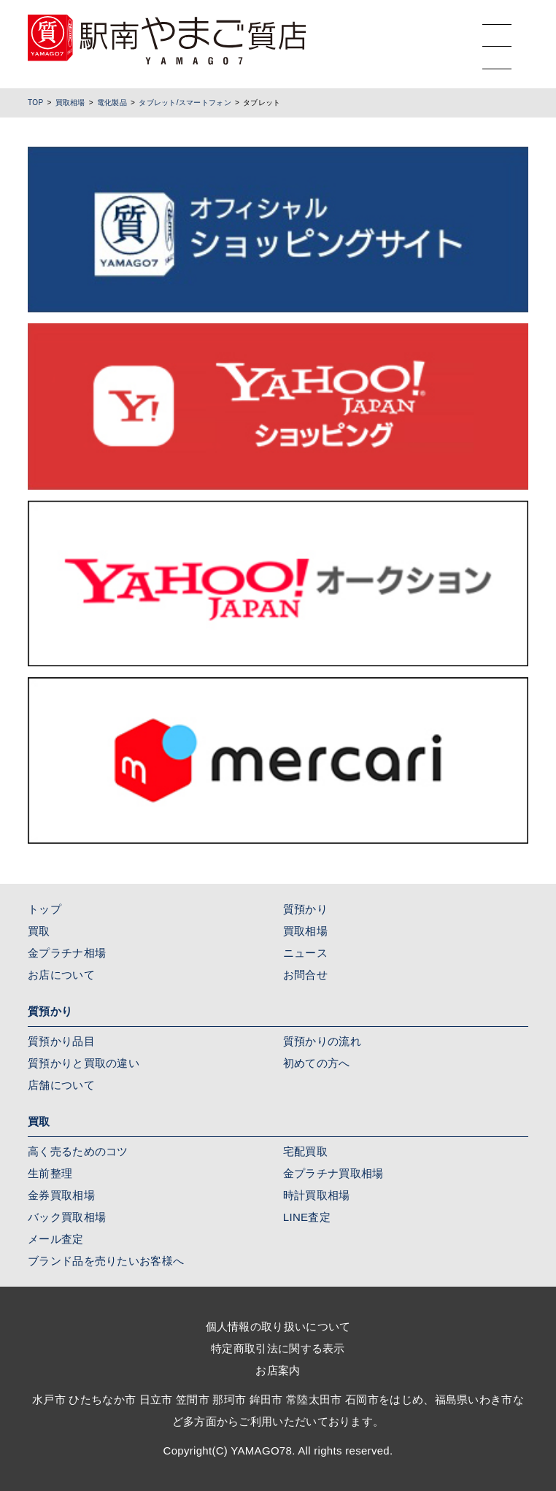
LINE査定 (307, 1217)
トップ (44, 909)
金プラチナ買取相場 (333, 1173)
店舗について (61, 1085)
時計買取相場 (316, 1195)
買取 (39, 931)
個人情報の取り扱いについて (278, 1326)
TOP (35, 103)
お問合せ (305, 974)
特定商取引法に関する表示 (278, 1348)
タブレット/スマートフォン (185, 103)
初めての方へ (316, 1063)
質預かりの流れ (322, 1041)
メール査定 (56, 1239)
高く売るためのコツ (78, 1151)
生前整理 (50, 1173)
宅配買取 (305, 1151)
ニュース (305, 953)
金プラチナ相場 (67, 953)
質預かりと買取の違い (83, 1063)
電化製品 (112, 103)
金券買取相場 (61, 1195)
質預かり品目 (61, 1041)
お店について (61, 974)
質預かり (305, 909)
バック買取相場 (67, 1217)
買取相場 (70, 103)
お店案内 (277, 1370)
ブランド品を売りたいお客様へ (106, 1261)
